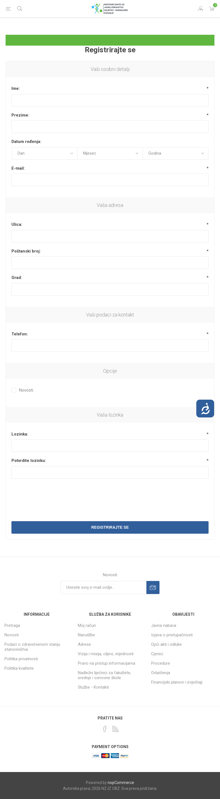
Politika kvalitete (19, 668)
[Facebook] (104, 728)
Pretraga (12, 625)
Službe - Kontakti (93, 687)
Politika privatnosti (21, 658)
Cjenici (157, 653)
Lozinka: (19, 434)
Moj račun (87, 625)
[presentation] (110, 496)
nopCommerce (121, 782)
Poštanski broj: (26, 251)
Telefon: (19, 334)
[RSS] (115, 728)
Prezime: (20, 115)
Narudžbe (86, 634)
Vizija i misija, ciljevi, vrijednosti (106, 653)
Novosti (26, 390)
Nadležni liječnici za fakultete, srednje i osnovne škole (104, 675)
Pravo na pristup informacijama (106, 663)
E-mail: (18, 168)
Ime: (15, 88)
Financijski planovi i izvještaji (176, 682)
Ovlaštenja (160, 672)
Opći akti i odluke (166, 644)
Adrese (84, 644)
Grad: (16, 277)
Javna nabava (163, 625)
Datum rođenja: (26, 141)
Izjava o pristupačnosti (172, 634)
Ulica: (16, 224)
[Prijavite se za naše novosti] (103, 587)
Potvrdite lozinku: (28, 460)
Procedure (160, 663)
